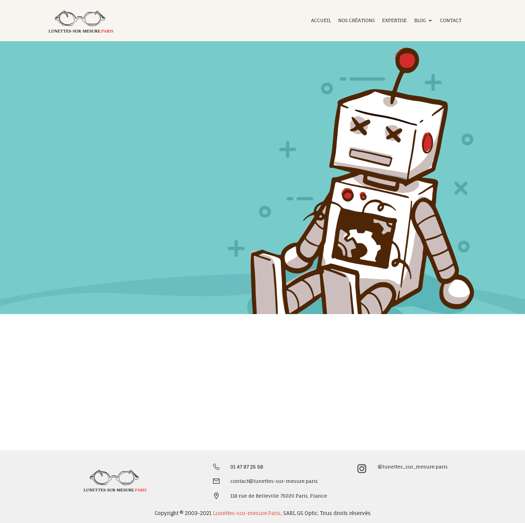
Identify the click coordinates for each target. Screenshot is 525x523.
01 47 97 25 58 (246, 466)
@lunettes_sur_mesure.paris (413, 466)
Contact (450, 20)
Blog (420, 20)
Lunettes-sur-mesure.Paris (247, 513)
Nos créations (356, 20)
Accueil (321, 20)
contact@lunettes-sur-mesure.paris (274, 481)
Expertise (394, 20)
